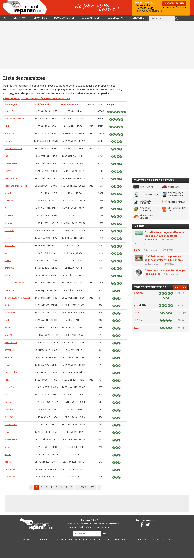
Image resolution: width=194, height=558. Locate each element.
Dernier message (69, 105)
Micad (8, 193)
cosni (7, 395)
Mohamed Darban (13, 148)
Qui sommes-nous (41, 539)
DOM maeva (11, 163)
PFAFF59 (9, 216)
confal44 (9, 410)
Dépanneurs (40, 18)
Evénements (137, 18)
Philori (7, 275)
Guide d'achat (115, 18)
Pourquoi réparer (64, 18)
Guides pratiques (91, 18)
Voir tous (180, 287)
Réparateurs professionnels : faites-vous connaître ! (36, 98)
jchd (7, 126)
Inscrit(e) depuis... (42, 105)
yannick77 (9, 141)
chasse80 (9, 387)
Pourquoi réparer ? (169, 239)
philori (8, 447)
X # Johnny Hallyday (15, 119)
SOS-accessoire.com (15, 283)
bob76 (8, 462)
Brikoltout (10, 246)
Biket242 (9, 417)
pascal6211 (10, 350)
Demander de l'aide (174, 3)
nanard (8, 328)
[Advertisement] (97, 45)
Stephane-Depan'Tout (16, 186)
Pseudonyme (11, 105)
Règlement (131, 539)
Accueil (26, 7)
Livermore (10, 290)
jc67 (6, 253)
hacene (8, 357)
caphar (8, 320)
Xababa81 (9, 230)
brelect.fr (9, 134)
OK (104, 533)
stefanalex (10, 477)
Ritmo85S (9, 268)
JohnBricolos (11, 372)
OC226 (8, 171)
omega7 (9, 111)
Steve (8, 380)
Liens (137, 249)
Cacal (7, 365)
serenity (9, 238)
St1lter (8, 305)
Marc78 (8, 335)
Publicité (142, 539)
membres (143, 5)
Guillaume (9, 201)
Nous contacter (164, 539)
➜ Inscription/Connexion (174, 7)
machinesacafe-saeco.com (18, 298)
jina (6, 156)
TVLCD (8, 260)
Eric (6, 208)
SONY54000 (11, 424)
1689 (92, 487)
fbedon (8, 402)
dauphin (8, 223)
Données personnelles (114, 539)
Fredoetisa (10, 469)
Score (100, 105)
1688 (83, 487)
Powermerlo (11, 439)
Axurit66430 (11, 342)
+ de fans (144, 8)
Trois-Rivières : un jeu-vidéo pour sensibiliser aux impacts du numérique (164, 236)
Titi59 (7, 432)
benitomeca (11, 178)
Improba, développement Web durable (82, 539)
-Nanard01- (10, 313)
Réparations (20, 18)
